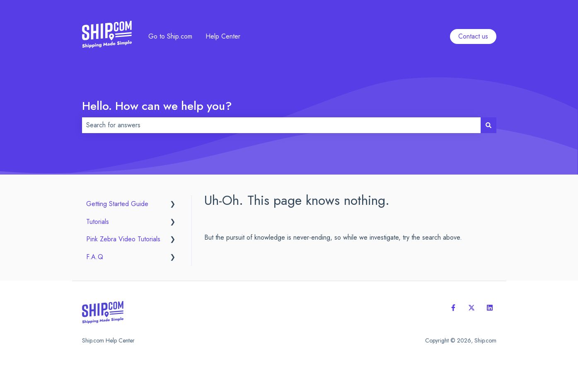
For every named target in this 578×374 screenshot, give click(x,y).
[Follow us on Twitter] (471, 307)
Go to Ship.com (170, 36)
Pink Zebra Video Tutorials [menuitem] (123, 239)
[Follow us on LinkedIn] (489, 307)
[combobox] (281, 125)
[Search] (488, 125)
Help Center (223, 36)
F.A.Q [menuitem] (94, 257)
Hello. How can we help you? (157, 105)
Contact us (481, 8)
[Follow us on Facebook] (453, 307)
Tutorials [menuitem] (97, 221)
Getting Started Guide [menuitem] (117, 204)
